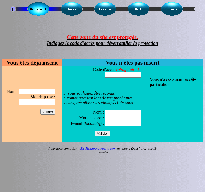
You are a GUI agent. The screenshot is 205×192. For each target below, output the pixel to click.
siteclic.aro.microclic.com (97, 148)
